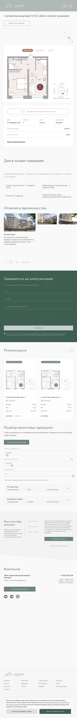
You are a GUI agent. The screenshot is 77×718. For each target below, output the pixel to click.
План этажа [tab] (39, 50)
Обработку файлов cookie (53, 702)
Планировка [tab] (27, 50)
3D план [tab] (50, 50)
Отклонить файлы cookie (22, 711)
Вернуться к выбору (17, 23)
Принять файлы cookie (55, 711)
